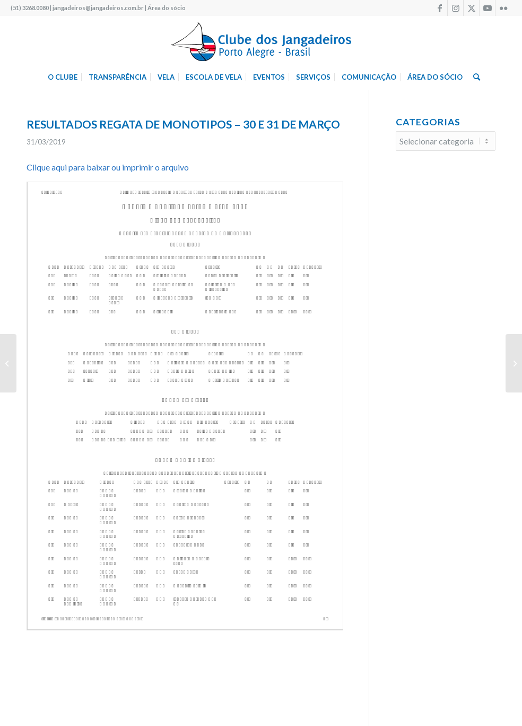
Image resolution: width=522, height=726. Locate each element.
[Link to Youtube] (487, 8)
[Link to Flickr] (503, 8)
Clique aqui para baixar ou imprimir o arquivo (108, 167)
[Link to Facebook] (439, 8)
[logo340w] (261, 40)
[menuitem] (62, 77)
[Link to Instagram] (455, 8)
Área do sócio (166, 7)
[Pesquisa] (474, 77)
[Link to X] (471, 8)
